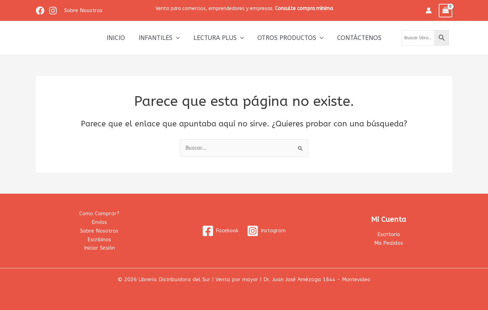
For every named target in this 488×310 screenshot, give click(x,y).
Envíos (99, 222)
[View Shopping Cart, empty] (446, 10)
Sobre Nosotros (99, 231)
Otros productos (289, 38)
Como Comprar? (99, 213)
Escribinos (99, 239)
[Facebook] (40, 10)
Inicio (118, 38)
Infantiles (160, 38)
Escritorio (388, 234)
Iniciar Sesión (99, 248)
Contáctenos (357, 38)
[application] (177, 38)
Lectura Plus (218, 38)
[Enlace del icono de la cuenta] (429, 10)
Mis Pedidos (388, 243)
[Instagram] (53, 10)
